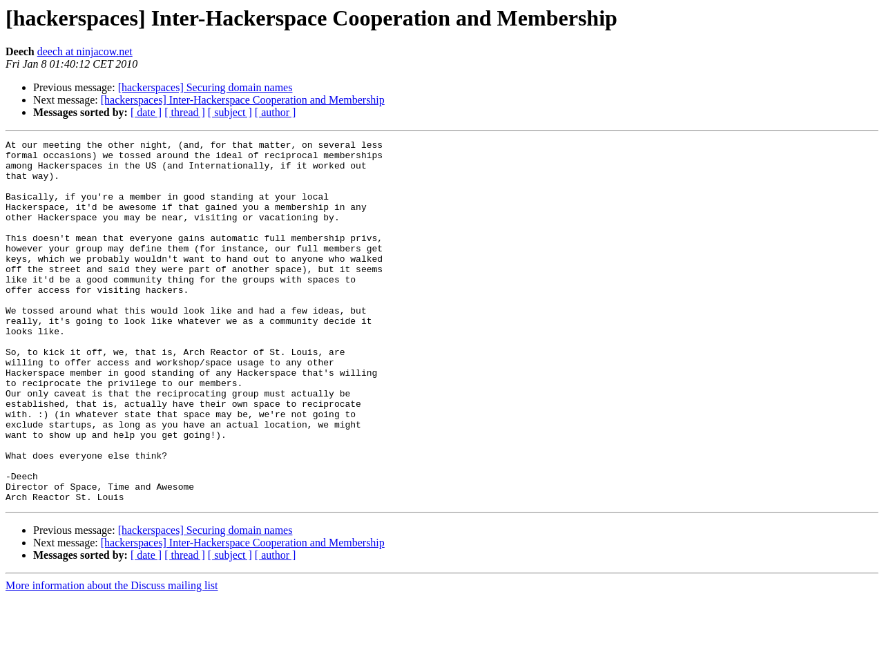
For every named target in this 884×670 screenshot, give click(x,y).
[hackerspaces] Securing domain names (205, 87)
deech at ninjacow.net (85, 51)
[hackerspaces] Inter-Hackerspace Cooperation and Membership (243, 100)
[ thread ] (184, 112)
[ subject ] (230, 112)
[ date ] (146, 112)
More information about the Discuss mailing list (112, 658)
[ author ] (275, 112)
